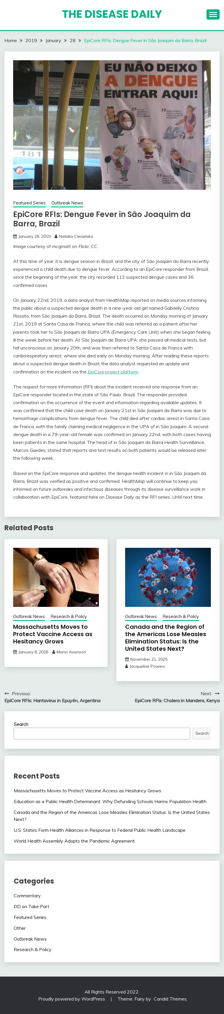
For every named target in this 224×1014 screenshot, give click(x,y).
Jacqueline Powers (147, 666)
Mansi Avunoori (71, 652)
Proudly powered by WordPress (72, 999)
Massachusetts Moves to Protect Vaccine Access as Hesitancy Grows (52, 634)
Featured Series (29, 203)
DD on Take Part (31, 906)
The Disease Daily (112, 14)
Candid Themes (170, 999)
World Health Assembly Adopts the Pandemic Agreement (74, 841)
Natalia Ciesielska (76, 236)
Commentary (27, 895)
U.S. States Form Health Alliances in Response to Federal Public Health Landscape (100, 830)
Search (21, 724)
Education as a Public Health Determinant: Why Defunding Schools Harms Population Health (110, 801)
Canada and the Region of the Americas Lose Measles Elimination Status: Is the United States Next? (165, 638)
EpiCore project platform (113, 372)
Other (20, 928)
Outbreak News (67, 203)
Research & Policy (68, 616)
